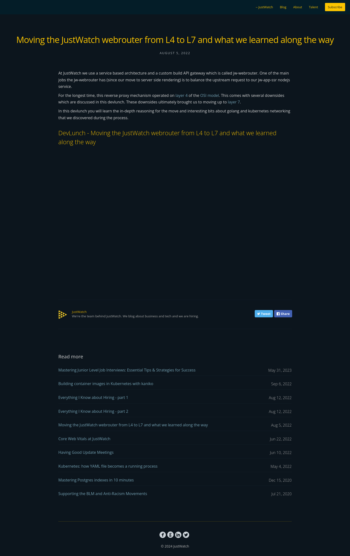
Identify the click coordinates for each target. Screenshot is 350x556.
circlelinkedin (178, 535)
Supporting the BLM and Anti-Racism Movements (175, 494)
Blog (283, 7)
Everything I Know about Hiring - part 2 (175, 412)
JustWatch (264, 7)
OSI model (209, 95)
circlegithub (170, 535)
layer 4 (181, 95)
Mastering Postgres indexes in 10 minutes (175, 480)
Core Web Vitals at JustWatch (175, 439)
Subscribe (335, 7)
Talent (313, 7)
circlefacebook (162, 535)
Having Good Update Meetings (175, 453)
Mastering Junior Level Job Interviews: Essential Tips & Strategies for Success (175, 370)
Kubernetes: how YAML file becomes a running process (175, 466)
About (297, 7)
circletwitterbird (186, 535)
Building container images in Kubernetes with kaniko (175, 384)
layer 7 (234, 102)
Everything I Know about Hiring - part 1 (175, 398)
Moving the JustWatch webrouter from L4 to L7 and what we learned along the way (175, 425)
